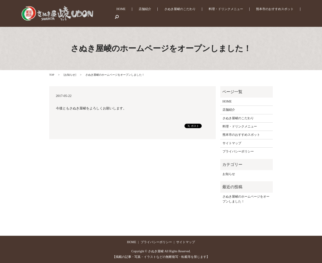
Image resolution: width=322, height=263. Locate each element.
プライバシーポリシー (238, 151)
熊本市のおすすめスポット (275, 13)
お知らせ (69, 74)
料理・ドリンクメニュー (232, 13)
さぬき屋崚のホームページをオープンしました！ (245, 199)
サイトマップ (231, 143)
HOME (143, 13)
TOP (51, 74)
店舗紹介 (162, 13)
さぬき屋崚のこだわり (191, 13)
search (305, 13)
